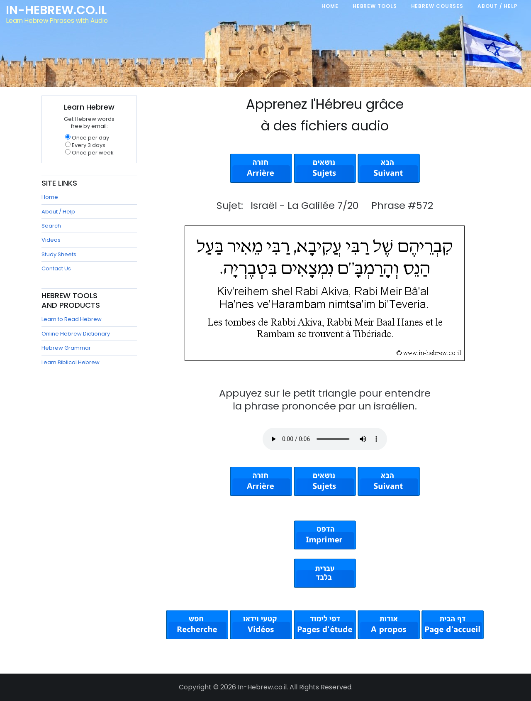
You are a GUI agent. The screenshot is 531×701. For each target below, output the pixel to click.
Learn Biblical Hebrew (70, 362)
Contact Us (56, 268)
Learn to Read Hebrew (71, 319)
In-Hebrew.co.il (56, 10)
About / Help (58, 212)
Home (49, 197)
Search (51, 226)
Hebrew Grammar (66, 348)
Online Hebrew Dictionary (75, 334)
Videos (51, 240)
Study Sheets (58, 254)
